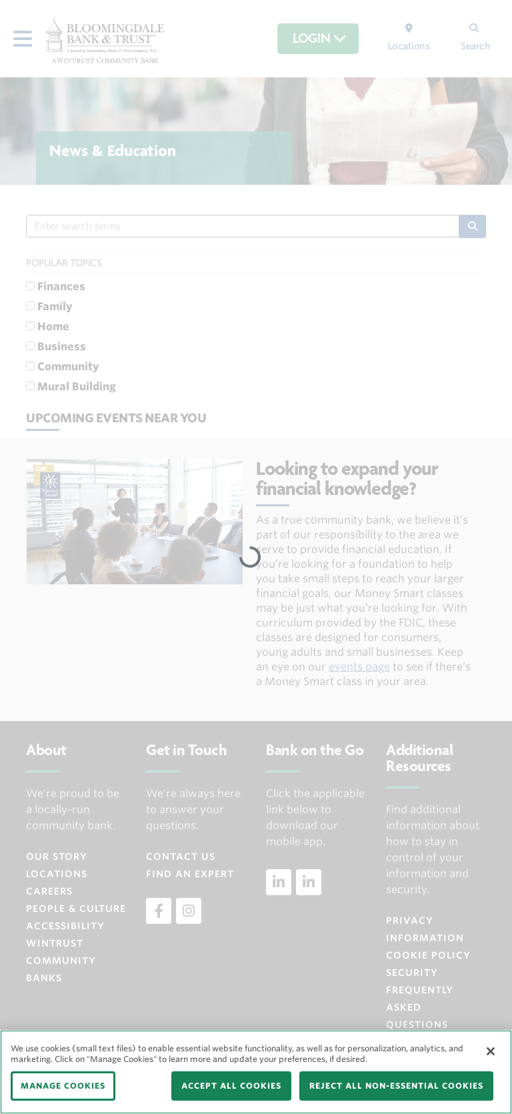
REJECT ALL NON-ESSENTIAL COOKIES (396, 1086)
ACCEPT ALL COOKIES (231, 1086)
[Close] (490, 1051)
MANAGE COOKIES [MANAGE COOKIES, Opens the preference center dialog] (63, 1086)
